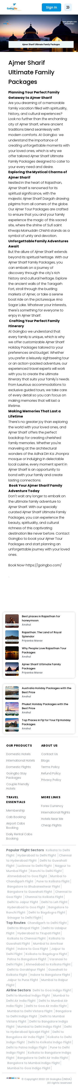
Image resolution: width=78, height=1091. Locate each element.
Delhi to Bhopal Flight (23, 928)
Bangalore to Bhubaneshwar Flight (33, 886)
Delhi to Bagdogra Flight (46, 912)
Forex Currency (52, 806)
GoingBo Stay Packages (16, 775)
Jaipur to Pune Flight (23, 980)
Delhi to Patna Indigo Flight (27, 1047)
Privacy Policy (51, 780)
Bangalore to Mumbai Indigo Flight (33, 1063)
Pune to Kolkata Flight (52, 881)
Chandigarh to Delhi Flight (47, 923)
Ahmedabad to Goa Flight (27, 876)
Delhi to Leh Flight (54, 902)
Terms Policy (50, 767)
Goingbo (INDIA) (61, 1079)
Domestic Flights (18, 767)
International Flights (55, 812)
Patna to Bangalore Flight (27, 959)
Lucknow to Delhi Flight (35, 866)
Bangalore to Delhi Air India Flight (42, 1058)
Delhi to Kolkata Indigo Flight (49, 1042)
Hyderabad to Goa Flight (26, 907)
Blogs (45, 760)
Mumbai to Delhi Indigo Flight (39, 1027)
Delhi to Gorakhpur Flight (26, 969)
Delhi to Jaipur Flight (23, 902)
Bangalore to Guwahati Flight (30, 892)
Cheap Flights (51, 825)
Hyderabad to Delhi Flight (37, 855)
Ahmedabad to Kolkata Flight (48, 964)
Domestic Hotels (18, 754)
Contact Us (49, 754)
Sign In (51, 7)
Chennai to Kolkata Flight (44, 897)
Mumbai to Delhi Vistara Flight (30, 1011)
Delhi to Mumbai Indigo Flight (28, 995)
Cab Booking (16, 817)
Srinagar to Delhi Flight (24, 918)
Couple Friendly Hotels (17, 786)
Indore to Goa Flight (33, 949)
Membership (15, 810)
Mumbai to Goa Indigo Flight (28, 1068)
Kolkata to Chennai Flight (26, 938)
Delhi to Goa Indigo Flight (52, 990)
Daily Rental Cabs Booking (19, 836)
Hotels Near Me (52, 819)
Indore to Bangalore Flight (50, 975)
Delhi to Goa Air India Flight (46, 1006)
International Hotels (20, 760)
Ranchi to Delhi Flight (46, 871)
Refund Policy (51, 773)
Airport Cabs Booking (15, 825)
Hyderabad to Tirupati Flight (38, 933)
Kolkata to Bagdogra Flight (46, 954)
